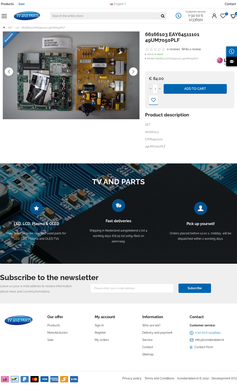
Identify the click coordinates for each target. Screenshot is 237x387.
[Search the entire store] (162, 16)
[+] (160, 88)
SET (10, 27)
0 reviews (173, 49)
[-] (151, 88)
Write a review (191, 49)
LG (17, 27)
